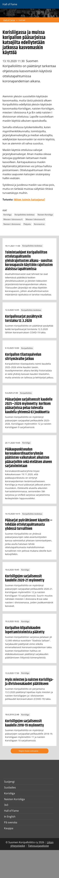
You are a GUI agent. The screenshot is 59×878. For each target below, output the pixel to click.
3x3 (6, 805)
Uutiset (22, 20)
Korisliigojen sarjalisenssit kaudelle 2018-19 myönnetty (24, 723)
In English (9, 816)
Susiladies (10, 787)
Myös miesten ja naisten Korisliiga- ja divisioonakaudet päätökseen (29, 682)
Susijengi (9, 781)
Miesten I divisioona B (35, 219)
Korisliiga (7, 214)
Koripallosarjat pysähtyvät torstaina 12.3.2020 (23, 319)
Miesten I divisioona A (12, 219)
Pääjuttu (27, 224)
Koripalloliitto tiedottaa (24, 214)
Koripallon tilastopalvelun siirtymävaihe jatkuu (23, 357)
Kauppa (8, 828)
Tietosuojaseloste (38, 846)
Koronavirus (39, 224)
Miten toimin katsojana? (29, 199)
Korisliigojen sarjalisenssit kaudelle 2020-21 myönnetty (24, 578)
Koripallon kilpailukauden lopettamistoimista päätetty (25, 630)
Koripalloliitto (27, 348)
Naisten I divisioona (11, 224)
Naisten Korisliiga (45, 214)
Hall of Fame (9, 20)
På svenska (10, 822)
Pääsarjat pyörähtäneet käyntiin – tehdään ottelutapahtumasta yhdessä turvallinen (28, 525)
